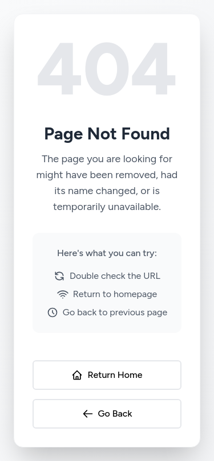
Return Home (106, 375)
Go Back (107, 413)
